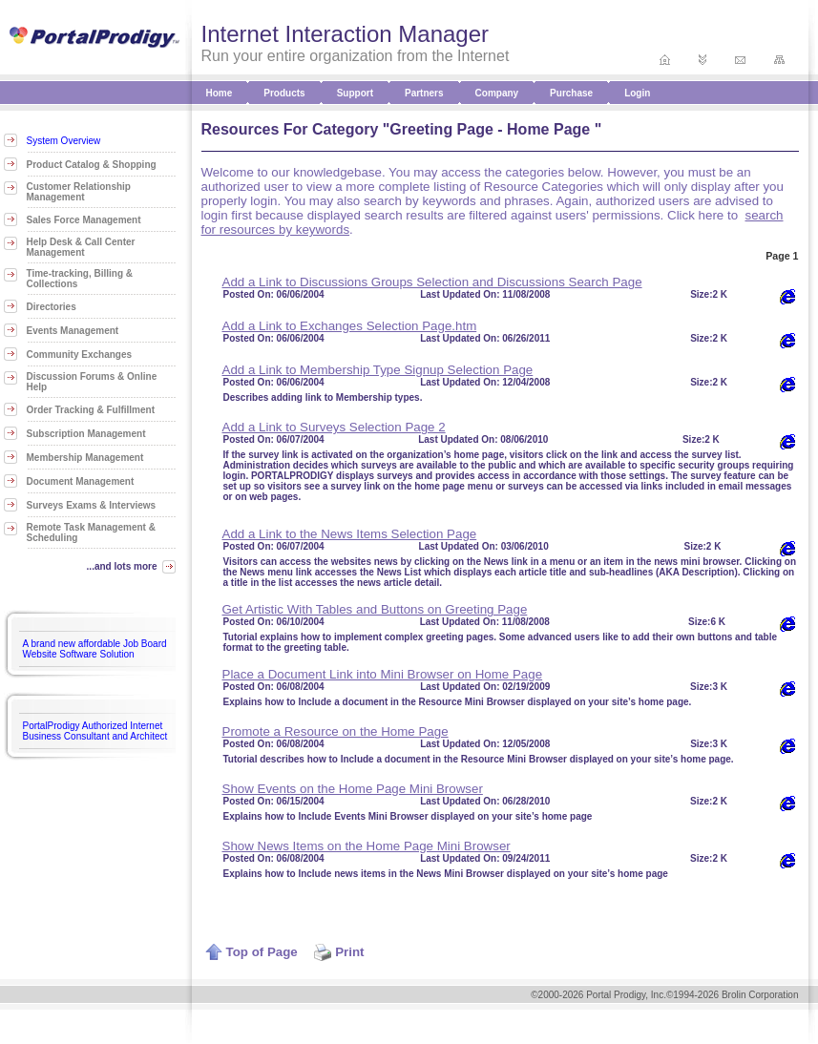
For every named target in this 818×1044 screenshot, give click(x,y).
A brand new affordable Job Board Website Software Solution (95, 648)
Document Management (81, 481)
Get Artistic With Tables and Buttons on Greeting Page (375, 609)
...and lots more (122, 566)
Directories (51, 307)
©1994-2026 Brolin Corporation (732, 995)
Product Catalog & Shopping (92, 164)
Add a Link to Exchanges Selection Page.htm (349, 326)
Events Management (73, 330)
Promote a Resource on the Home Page (335, 731)
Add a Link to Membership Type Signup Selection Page (378, 370)
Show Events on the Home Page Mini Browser (352, 789)
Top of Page (251, 952)
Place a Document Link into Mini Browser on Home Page (382, 674)
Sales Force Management (84, 220)
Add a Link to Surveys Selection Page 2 (334, 427)
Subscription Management (86, 433)
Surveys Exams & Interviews (92, 505)
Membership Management (85, 457)
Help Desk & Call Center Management (81, 247)
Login (637, 93)
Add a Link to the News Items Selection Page (349, 534)
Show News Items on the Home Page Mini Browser (366, 846)
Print (339, 952)
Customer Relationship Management (79, 191)
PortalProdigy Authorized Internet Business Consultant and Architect (95, 730)
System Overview (64, 141)
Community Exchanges (80, 354)
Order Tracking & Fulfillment (91, 410)
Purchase (571, 93)
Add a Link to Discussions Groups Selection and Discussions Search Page (432, 282)
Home (219, 93)
